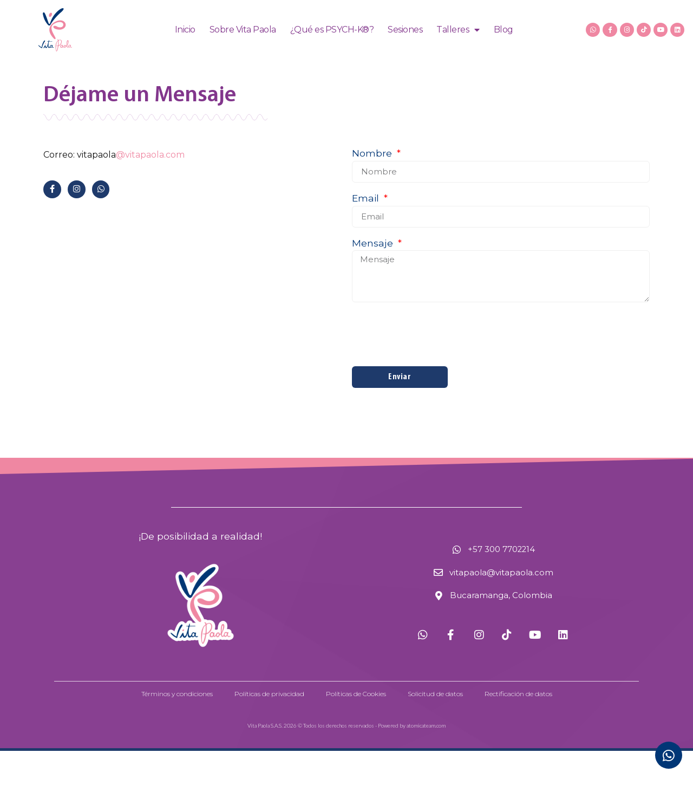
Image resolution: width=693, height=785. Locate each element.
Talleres (458, 30)
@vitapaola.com (150, 189)
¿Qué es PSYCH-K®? (332, 29)
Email (367, 233)
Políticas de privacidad (269, 728)
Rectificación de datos (518, 728)
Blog (503, 29)
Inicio (185, 29)
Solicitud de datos (435, 728)
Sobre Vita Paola (243, 29)
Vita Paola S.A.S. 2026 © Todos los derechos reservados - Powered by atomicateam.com (346, 760)
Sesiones (405, 29)
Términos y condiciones (177, 728)
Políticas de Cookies (356, 728)
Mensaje (374, 278)
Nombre (373, 188)
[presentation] (434, 369)
